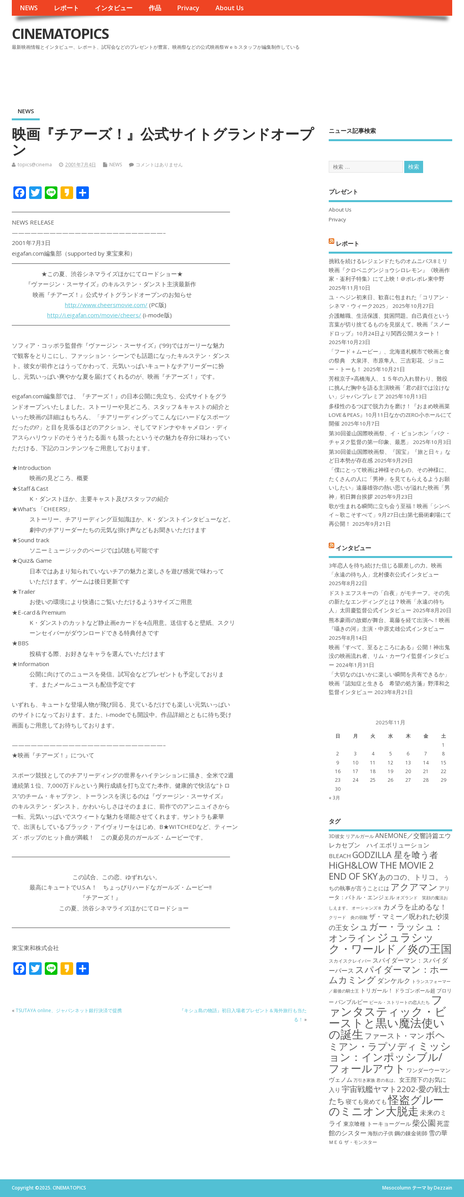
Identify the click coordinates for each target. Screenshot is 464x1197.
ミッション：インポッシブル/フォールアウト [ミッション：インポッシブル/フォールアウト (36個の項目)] (390, 1057)
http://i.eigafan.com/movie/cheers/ (94, 315)
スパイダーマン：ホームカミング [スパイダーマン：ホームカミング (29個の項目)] (388, 974)
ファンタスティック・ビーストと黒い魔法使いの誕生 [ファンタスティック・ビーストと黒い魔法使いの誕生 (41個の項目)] (387, 1017)
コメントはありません (159, 164)
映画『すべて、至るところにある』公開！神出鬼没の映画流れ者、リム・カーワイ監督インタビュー (389, 656)
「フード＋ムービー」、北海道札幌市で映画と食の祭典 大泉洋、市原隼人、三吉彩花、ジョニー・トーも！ (389, 360)
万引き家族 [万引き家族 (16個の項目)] (364, 1080)
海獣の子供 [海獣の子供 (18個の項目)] (380, 1133)
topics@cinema (35, 164)
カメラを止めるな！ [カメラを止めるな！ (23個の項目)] (415, 907)
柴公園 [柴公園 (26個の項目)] (424, 1122)
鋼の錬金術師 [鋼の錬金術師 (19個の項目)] (410, 1133)
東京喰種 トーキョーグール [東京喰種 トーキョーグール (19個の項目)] (377, 1123)
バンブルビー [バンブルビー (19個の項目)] (351, 1001)
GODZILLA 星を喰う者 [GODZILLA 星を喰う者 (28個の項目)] (395, 854)
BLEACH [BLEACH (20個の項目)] (340, 856)
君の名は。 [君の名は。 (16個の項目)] (387, 1080)
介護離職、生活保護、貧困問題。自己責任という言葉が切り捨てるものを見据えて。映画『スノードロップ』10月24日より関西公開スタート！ (389, 324)
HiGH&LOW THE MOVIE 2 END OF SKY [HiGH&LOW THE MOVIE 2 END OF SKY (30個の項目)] (381, 870)
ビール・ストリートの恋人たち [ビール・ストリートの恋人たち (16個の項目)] (399, 1002)
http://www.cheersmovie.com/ (106, 305)
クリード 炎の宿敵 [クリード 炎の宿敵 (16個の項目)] (348, 917)
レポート (66, 8)
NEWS (29, 8)
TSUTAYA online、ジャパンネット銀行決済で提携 (69, 1010)
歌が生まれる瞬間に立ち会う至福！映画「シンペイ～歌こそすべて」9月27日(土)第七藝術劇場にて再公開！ (390, 515)
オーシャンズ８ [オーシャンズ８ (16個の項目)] (367, 908)
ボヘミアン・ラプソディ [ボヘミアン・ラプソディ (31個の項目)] (387, 1040)
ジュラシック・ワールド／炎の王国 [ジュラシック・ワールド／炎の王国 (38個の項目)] (390, 943)
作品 (155, 8)
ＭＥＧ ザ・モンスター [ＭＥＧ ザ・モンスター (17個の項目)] (353, 1142)
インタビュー (114, 8)
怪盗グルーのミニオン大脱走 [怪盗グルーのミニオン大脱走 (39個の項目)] (386, 1105)
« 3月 (334, 797)
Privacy (188, 8)
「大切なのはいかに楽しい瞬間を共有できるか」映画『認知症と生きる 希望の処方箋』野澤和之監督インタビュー (389, 683)
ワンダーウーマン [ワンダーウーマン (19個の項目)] (429, 1070)
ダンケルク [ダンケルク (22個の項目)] (394, 980)
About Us (229, 8)
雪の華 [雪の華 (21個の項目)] (438, 1133)
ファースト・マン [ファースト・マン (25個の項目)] (394, 1035)
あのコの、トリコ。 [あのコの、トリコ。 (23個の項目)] (410, 877)
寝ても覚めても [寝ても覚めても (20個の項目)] (366, 1101)
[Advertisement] (302, 74)
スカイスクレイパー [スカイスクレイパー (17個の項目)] (350, 961)
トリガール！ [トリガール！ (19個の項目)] (376, 990)
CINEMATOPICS (60, 33)
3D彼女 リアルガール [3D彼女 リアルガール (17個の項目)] (351, 836)
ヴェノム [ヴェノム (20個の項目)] (340, 1079)
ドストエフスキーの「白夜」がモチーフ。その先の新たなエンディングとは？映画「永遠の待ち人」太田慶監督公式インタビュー (389, 601)
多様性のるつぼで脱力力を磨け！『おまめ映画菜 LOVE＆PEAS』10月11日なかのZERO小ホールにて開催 (390, 415)
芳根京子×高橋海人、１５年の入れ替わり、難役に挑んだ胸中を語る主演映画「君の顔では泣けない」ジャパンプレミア (389, 387)
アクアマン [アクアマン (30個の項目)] (414, 886)
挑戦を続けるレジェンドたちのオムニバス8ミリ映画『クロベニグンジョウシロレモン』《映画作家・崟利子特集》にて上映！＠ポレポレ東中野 (389, 270)
